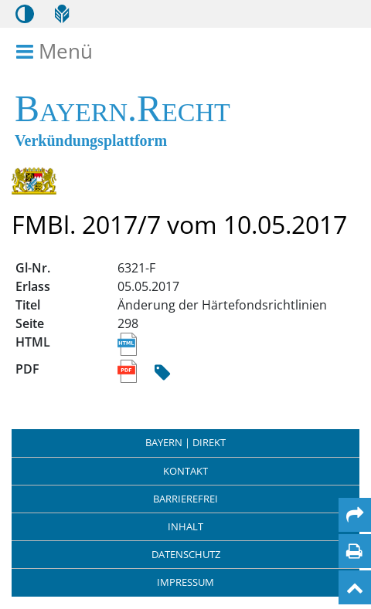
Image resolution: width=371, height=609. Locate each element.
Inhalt (185, 526)
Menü (56, 52)
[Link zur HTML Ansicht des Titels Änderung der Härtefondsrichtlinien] (127, 345)
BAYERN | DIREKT (185, 442)
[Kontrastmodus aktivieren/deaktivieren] (24, 14)
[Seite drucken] (354, 551)
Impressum (185, 582)
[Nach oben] (355, 587)
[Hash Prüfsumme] (162, 373)
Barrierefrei (185, 499)
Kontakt (185, 471)
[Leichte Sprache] (62, 14)
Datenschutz (185, 554)
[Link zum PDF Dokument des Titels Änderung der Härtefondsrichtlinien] (128, 372)
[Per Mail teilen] (355, 515)
